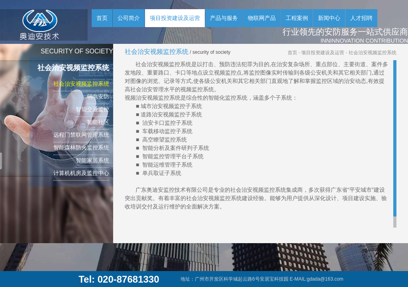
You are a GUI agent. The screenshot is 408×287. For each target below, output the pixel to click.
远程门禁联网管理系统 (81, 135)
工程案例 (297, 18)
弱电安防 (98, 96)
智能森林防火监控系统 (81, 147)
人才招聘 (361, 18)
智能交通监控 (92, 109)
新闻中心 (329, 18)
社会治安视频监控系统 (81, 84)
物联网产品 (262, 18)
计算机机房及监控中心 (81, 173)
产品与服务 (224, 18)
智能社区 (98, 122)
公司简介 (129, 18)
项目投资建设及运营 (175, 18)
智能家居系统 (92, 160)
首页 (102, 18)
